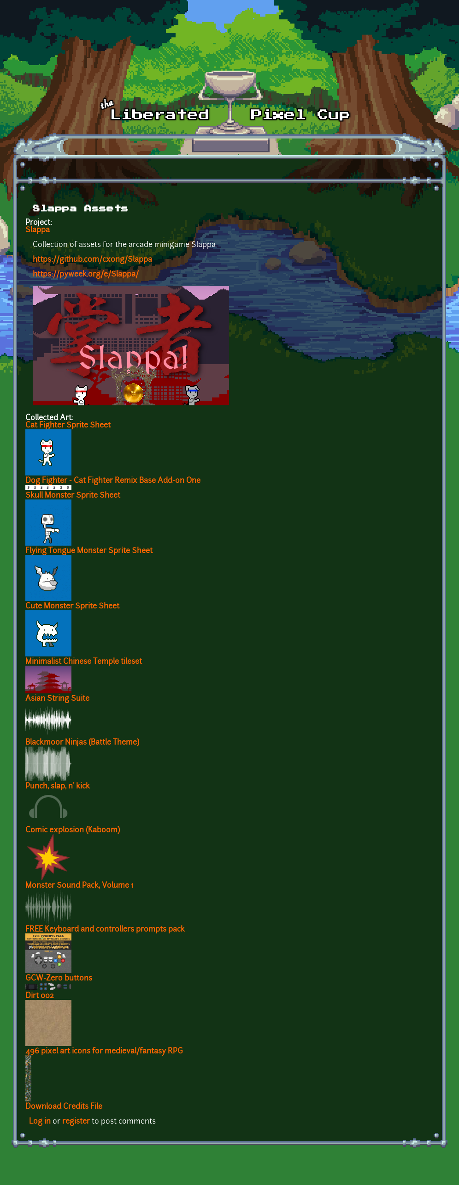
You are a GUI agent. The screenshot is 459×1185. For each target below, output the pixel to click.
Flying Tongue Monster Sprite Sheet (89, 551)
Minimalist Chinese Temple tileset (83, 662)
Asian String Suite (57, 699)
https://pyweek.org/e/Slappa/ (86, 274)
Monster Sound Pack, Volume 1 (79, 886)
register (76, 1121)
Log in (40, 1121)
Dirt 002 (39, 996)
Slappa (37, 230)
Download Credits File (63, 1107)
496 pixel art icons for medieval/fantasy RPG (104, 1051)
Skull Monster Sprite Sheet (72, 495)
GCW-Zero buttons (58, 978)
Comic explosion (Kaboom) (72, 830)
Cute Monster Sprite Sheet (72, 606)
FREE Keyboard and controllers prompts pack (105, 929)
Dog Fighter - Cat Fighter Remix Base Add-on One (112, 481)
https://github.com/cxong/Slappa (92, 260)
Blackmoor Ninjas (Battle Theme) (82, 742)
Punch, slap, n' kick (57, 786)
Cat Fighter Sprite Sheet (68, 425)
